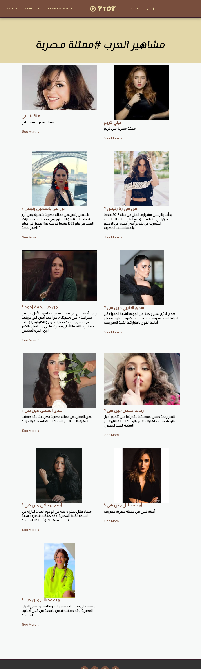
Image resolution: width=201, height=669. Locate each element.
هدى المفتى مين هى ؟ (42, 410)
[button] (33, 8)
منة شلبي (31, 115)
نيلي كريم (112, 122)
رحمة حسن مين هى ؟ (124, 410)
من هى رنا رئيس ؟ (120, 208)
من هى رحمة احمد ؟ (40, 306)
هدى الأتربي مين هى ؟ (124, 307)
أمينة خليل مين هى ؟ (123, 505)
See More (31, 131)
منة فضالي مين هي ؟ (41, 599)
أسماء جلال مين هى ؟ (42, 505)
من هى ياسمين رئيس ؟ (44, 208)
